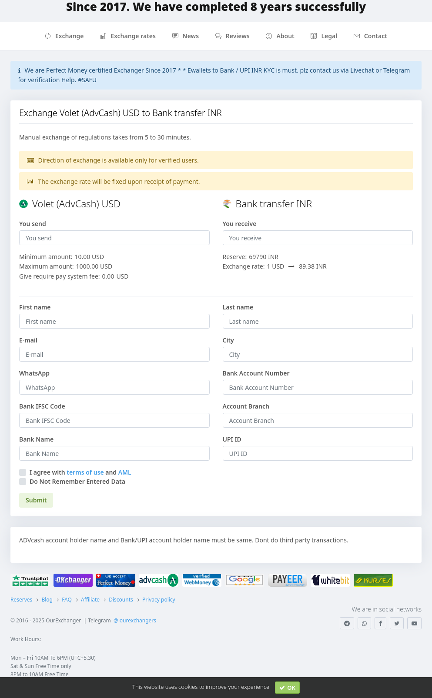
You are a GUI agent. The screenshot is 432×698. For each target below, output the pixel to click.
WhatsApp (34, 373)
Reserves (21, 599)
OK (287, 687)
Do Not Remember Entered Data (77, 481)
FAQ (67, 599)
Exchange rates (128, 36)
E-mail (28, 340)
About (280, 36)
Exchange (64, 36)
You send (32, 223)
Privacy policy (158, 599)
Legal (324, 36)
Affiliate (90, 599)
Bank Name (36, 439)
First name (35, 307)
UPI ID (232, 439)
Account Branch (246, 406)
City (228, 340)
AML (124, 472)
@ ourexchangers (135, 620)
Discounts (121, 599)
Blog (47, 599)
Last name (238, 307)
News (185, 36)
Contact (370, 36)
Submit (36, 500)
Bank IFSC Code (42, 406)
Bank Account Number (256, 373)
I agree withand (80, 472)
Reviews (232, 36)
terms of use (85, 472)
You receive (240, 223)
